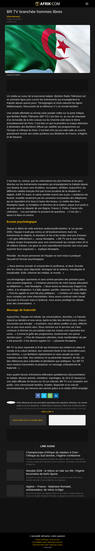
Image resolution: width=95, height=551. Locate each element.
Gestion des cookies (55, 545)
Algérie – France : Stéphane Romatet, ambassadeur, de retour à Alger (48, 488)
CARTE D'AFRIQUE (41, 540)
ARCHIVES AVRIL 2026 (40, 545)
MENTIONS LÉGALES (55, 542)
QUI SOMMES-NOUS (39, 542)
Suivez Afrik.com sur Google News (28, 420)
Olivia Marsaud (13, 16)
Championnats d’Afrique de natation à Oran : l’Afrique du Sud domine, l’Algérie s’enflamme (53, 454)
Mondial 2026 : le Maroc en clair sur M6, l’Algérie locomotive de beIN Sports (55, 472)
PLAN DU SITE (55, 540)
